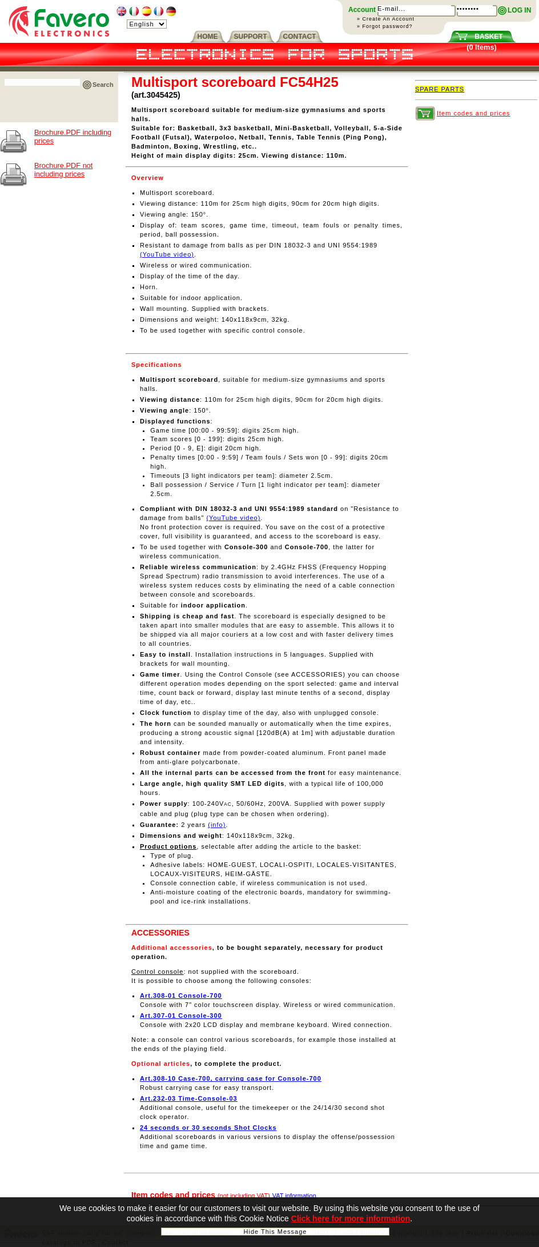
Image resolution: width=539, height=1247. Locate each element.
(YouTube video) (167, 254)
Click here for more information (350, 1219)
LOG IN (519, 10)
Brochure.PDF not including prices (63, 169)
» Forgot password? (385, 26)
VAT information (294, 1195)
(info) (217, 824)
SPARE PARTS (439, 89)
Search (103, 84)
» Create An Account (386, 19)
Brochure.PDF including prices (72, 136)
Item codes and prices (473, 113)
